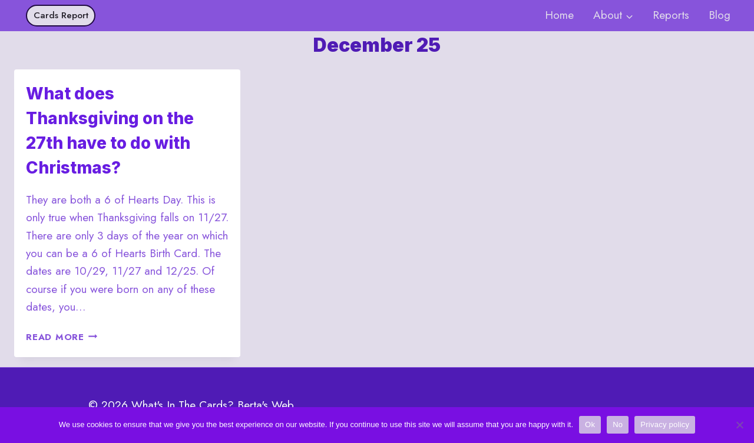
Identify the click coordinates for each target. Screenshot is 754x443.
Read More (62, 337)
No (618, 424)
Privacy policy (664, 424)
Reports (671, 15)
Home (559, 15)
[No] (739, 425)
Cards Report (61, 15)
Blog (719, 15)
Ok (590, 424)
